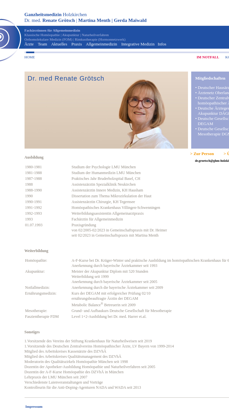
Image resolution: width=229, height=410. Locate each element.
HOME (30, 57)
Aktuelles (59, 44)
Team (42, 44)
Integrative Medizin (138, 44)
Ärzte (29, 44)
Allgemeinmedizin (101, 44)
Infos (162, 44)
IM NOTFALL (208, 57)
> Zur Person (202, 153)
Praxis (76, 44)
